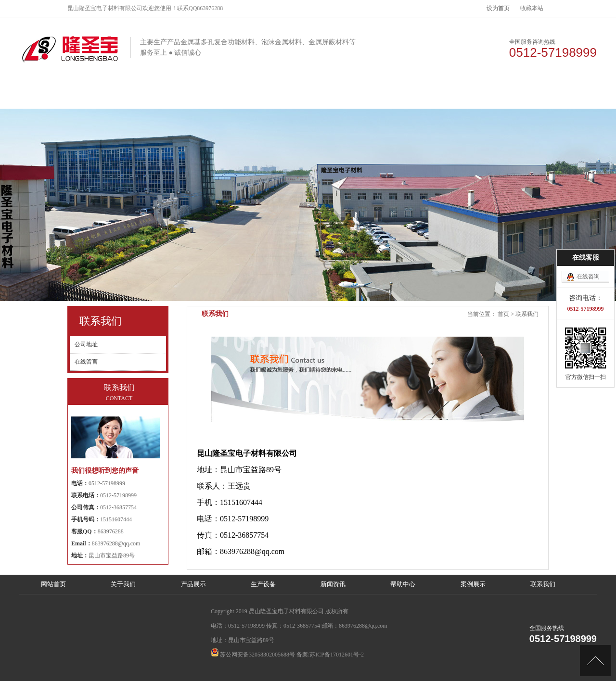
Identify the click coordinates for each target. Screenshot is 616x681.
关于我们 (157, 95)
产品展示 (218, 95)
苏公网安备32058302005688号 (257, 654)
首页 (503, 314)
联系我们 (518, 95)
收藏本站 (531, 8)
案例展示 (458, 95)
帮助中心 (398, 95)
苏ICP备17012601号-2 (336, 654)
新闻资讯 (338, 95)
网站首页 (97, 95)
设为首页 (498, 8)
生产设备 (278, 95)
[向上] (595, 660)
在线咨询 (588, 274)
